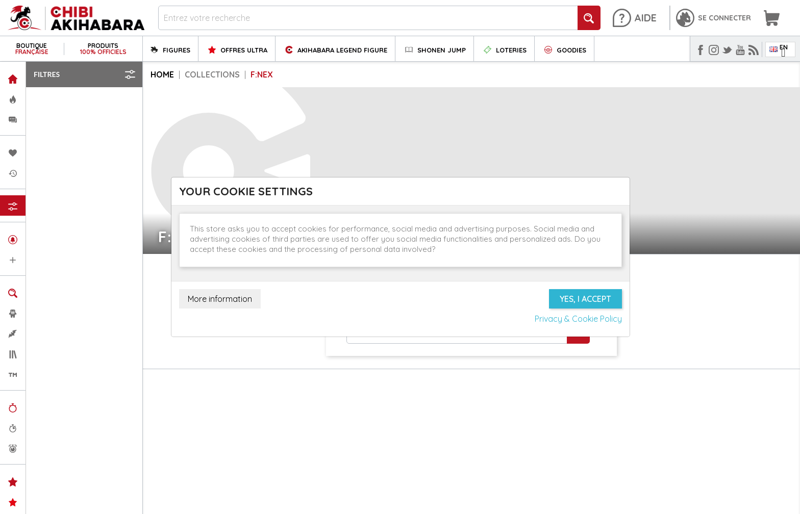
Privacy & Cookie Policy (578, 319)
